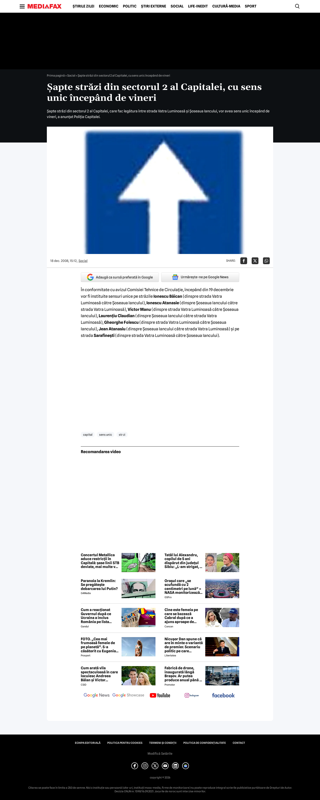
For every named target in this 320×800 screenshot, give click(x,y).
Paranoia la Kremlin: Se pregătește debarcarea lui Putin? (99, 585)
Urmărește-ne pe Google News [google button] (200, 277)
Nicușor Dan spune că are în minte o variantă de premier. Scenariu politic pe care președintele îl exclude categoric (184, 645)
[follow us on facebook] (223, 695)
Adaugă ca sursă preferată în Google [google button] (120, 277)
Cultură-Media (226, 6)
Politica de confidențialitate (204, 742)
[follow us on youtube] (160, 695)
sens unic (105, 434)
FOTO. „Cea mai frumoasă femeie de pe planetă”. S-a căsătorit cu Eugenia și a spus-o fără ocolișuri (98, 645)
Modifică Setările (160, 753)
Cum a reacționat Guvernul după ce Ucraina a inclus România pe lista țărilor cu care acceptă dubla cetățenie (96, 616)
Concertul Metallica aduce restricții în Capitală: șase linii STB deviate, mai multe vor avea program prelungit (100, 561)
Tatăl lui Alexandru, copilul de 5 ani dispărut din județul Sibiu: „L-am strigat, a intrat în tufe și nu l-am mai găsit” (183, 561)
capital (87, 434)
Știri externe (153, 6)
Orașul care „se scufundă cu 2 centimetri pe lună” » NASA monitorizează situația (183, 587)
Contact (239, 742)
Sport (250, 6)
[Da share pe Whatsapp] (266, 260)
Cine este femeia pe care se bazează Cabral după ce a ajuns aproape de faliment (181, 616)
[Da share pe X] (255, 260)
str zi (122, 434)
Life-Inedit (198, 6)
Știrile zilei (83, 6)
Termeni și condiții (163, 742)
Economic (108, 6)
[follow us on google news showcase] (128, 695)
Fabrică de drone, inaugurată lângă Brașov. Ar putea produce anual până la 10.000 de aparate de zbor (184, 674)
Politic (129, 6)
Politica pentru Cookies (124, 742)
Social (177, 6)
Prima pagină (56, 75)
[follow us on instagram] (192, 695)
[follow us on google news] (96, 695)
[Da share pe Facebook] (243, 260)
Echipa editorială (87, 742)
